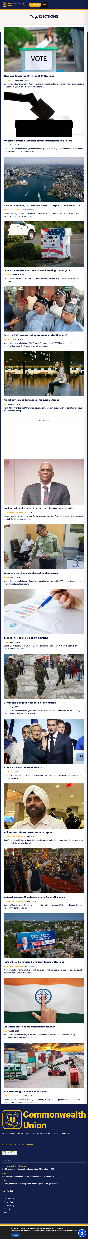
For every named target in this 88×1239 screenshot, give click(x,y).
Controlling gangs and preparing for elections (30, 702)
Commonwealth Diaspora (14, 837)
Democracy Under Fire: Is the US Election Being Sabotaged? (37, 270)
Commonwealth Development (14, 1166)
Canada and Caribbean (14, 513)
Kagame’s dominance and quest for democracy (31, 573)
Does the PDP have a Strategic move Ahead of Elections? (35, 335)
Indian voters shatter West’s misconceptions (29, 832)
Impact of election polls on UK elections (26, 637)
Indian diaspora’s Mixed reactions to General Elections (34, 897)
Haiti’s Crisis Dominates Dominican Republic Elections (34, 961)
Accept (15, 1235)
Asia (5, 404)
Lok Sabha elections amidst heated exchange (30, 1026)
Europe (6, 642)
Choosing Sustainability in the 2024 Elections (29, 75)
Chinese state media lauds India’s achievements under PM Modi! (28, 1176)
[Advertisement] (44, 439)
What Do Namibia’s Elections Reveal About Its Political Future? (39, 140)
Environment (9, 80)
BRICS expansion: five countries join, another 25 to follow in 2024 (28, 1169)
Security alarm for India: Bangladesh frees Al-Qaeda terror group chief (30, 1184)
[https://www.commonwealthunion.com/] (11, 4)
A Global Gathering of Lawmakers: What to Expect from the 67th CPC (43, 205)
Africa (6, 145)
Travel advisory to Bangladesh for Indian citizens (31, 399)
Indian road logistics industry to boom (25, 1091)
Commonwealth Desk (13, 210)
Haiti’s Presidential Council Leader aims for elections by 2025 (38, 508)
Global (6, 275)
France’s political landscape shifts (23, 767)
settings (74, 1231)
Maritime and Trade (12, 1096)
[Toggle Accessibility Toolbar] (82, 1233)
